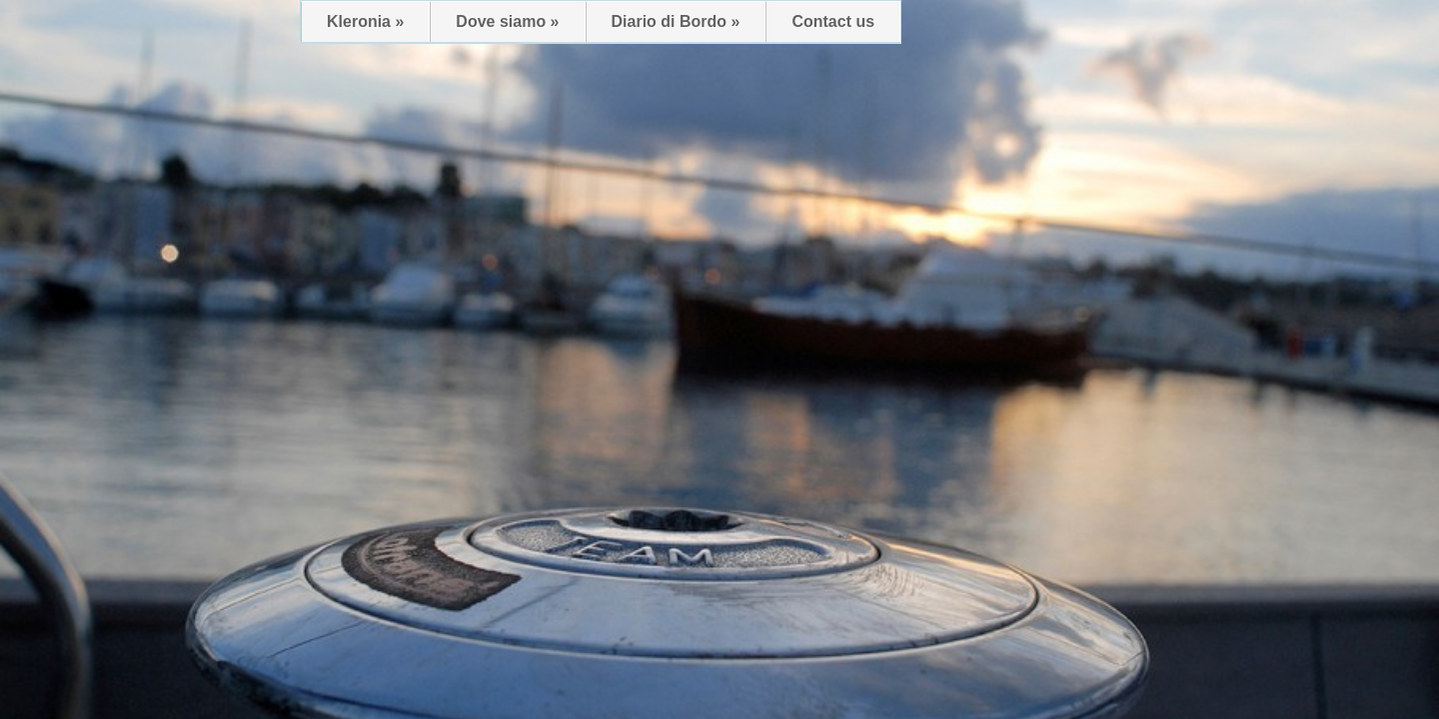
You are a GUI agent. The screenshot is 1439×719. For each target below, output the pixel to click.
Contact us (832, 21)
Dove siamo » (507, 21)
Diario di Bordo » (676, 21)
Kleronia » (365, 21)
